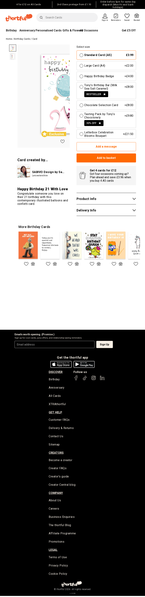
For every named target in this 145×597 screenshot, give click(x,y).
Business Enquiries (62, 517)
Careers (54, 509)
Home (9, 39)
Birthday (11, 30)
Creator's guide (59, 477)
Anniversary (27, 30)
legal (53, 550)
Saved (127, 20)
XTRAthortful (57, 404)
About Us (55, 501)
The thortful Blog (60, 526)
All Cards (55, 396)
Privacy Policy (58, 566)
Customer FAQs (59, 420)
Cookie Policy (58, 575)
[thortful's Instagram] (93, 379)
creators (56, 453)
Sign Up (104, 344)
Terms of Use (58, 558)
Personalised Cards (49, 30)
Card (34, 39)
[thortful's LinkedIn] (102, 379)
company (56, 493)
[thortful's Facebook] (76, 379)
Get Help (55, 412)
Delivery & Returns (61, 428)
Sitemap (54, 445)
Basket (137, 20)
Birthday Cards (22, 39)
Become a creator (60, 460)
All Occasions (89, 30)
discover (56, 372)
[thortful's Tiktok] (85, 379)
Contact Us (56, 436)
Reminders (116, 20)
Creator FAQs (57, 469)
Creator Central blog (62, 485)
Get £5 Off (129, 30)
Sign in (105, 20)
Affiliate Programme (62, 534)
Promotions (56, 542)
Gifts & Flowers (73, 30)
